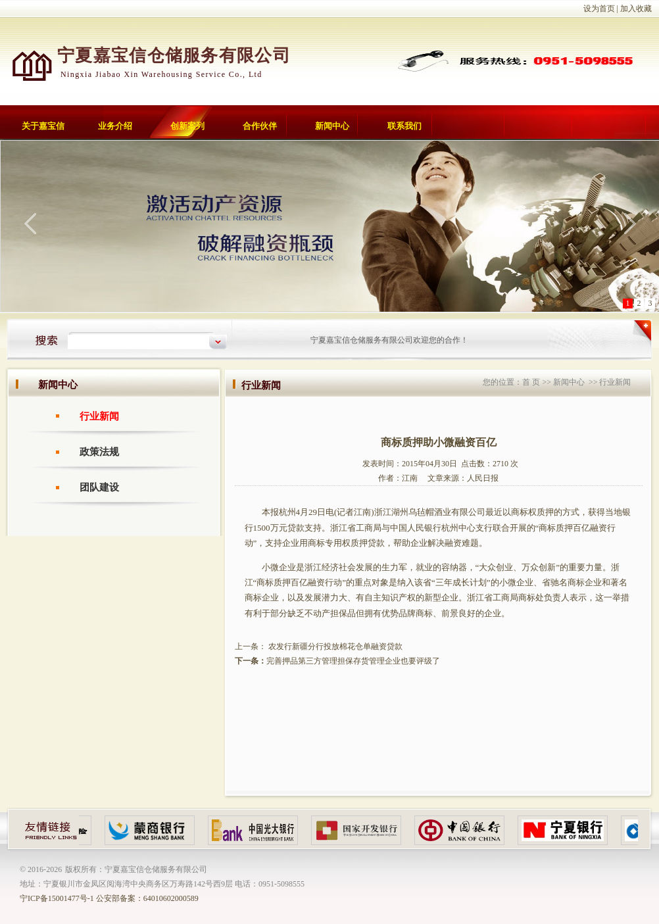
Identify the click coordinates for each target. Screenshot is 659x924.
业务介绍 (115, 126)
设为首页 (599, 8)
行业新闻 (99, 416)
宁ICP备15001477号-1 (57, 898)
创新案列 (187, 126)
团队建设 (99, 487)
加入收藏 (636, 8)
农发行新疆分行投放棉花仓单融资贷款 (334, 646)
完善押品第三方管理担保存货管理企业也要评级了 (353, 661)
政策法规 (99, 452)
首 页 (531, 382)
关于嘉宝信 (43, 126)
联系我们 (404, 126)
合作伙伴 (260, 126)
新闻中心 (332, 126)
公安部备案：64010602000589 (147, 898)
